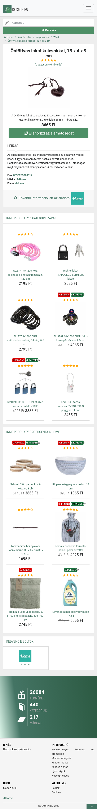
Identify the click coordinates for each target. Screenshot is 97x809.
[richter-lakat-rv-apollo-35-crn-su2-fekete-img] (71, 252)
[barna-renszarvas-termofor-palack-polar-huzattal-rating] (71, 510)
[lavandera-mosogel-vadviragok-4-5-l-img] (71, 593)
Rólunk (55, 788)
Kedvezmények (60, 775)
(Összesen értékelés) (48, 64)
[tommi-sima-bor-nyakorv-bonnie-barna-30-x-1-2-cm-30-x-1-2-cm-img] (25, 527)
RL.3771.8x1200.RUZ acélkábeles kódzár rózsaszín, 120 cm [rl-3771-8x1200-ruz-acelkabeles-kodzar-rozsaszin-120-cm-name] (25, 274)
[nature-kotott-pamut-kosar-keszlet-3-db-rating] (25, 448)
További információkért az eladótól (48, 198)
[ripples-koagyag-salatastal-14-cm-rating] (71, 448)
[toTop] (92, 806)
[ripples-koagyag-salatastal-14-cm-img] (71, 465)
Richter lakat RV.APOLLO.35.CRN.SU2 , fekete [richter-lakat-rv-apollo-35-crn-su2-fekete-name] (70, 274)
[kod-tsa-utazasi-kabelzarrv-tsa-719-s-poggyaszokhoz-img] (71, 383)
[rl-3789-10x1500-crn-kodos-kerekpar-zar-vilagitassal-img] (71, 317)
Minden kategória (61, 758)
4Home (19, 183)
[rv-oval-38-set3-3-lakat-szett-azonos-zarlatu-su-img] (25, 383)
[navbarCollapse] (88, 8)
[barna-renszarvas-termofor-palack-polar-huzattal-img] (71, 527)
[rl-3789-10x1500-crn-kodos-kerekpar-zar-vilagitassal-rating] (71, 300)
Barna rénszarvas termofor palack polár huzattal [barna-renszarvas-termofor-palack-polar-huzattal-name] (70, 548)
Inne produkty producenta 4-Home (33, 432)
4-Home (21, 179)
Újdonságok (58, 771)
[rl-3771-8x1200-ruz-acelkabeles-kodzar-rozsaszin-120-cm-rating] (25, 234)
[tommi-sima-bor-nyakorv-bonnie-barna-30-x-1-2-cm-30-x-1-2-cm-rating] (25, 510)
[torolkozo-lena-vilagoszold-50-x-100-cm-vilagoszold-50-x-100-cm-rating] (25, 575)
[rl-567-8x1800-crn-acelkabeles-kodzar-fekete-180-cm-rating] (25, 300)
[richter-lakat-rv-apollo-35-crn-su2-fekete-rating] (71, 234)
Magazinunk (10, 788)
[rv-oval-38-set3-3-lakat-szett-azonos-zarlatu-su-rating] (25, 366)
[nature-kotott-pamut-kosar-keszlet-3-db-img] (25, 465)
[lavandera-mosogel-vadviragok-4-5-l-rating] (71, 575)
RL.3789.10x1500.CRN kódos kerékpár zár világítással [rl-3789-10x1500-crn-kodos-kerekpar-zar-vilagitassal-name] (71, 338)
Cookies (56, 792)
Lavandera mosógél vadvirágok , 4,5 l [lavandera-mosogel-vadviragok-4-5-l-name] (70, 614)
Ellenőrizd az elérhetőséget (48, 133)
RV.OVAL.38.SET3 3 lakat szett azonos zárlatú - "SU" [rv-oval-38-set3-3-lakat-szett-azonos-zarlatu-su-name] (25, 404)
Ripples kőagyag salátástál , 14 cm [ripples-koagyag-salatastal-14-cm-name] (70, 486)
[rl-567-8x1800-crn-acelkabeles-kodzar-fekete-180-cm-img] (25, 317)
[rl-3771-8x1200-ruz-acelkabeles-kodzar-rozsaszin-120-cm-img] (25, 252)
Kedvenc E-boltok (20, 641)
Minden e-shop (60, 767)
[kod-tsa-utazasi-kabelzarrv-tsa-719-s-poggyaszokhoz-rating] (71, 366)
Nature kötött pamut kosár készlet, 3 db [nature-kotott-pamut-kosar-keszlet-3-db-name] (25, 486)
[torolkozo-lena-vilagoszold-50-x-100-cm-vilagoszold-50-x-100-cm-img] (25, 593)
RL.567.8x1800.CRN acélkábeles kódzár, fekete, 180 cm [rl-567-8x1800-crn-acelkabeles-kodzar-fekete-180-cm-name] (25, 340)
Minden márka (60, 762)
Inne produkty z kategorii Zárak (31, 218)
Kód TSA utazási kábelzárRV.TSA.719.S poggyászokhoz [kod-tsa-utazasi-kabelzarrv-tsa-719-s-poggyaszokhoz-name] (71, 406)
